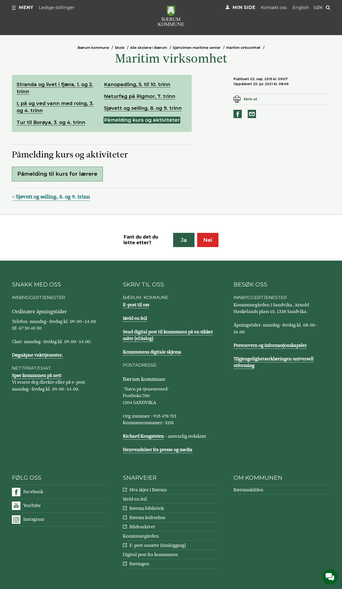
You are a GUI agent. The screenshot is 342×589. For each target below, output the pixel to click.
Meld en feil (135, 318)
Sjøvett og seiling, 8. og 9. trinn (143, 108)
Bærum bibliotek (146, 508)
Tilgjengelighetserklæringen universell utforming (273, 362)
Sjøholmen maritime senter (197, 48)
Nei (207, 240)
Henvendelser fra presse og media (157, 449)
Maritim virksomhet (243, 48)
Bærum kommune (93, 48)
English (301, 7)
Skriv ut (250, 99)
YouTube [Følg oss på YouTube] (32, 505)
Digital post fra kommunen (150, 554)
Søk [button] (318, 7)
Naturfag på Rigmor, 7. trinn (139, 96)
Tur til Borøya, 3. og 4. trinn (51, 122)
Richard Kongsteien (143, 436)
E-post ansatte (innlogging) (157, 545)
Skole (119, 48)
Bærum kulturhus (147, 517)
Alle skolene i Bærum (148, 48)
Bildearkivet (142, 527)
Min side (244, 7)
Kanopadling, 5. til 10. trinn (137, 84)
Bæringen (139, 564)
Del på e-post (253, 114)
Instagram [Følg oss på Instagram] (33, 519)
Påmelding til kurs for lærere (57, 174)
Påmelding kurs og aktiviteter (142, 120)
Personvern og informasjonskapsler (270, 345)
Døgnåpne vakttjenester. (37, 355)
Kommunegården (141, 536)
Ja (184, 240)
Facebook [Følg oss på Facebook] (33, 491)
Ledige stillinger (57, 7)
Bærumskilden (248, 490)
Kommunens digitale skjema (152, 352)
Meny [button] (26, 7)
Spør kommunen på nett (37, 375)
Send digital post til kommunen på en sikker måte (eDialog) (168, 335)
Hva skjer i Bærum (148, 490)
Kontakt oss (274, 7)
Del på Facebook (238, 114)
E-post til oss (136, 305)
